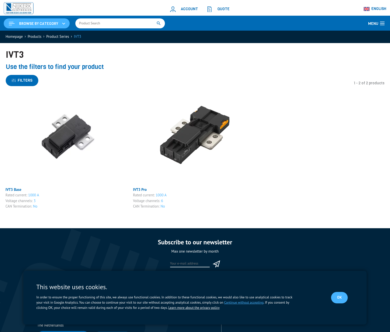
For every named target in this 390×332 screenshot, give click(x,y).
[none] (375, 9)
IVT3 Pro (140, 189)
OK (339, 297)
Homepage (14, 36)
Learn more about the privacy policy (194, 307)
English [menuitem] (378, 8)
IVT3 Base (13, 189)
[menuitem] (375, 9)
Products (34, 36)
